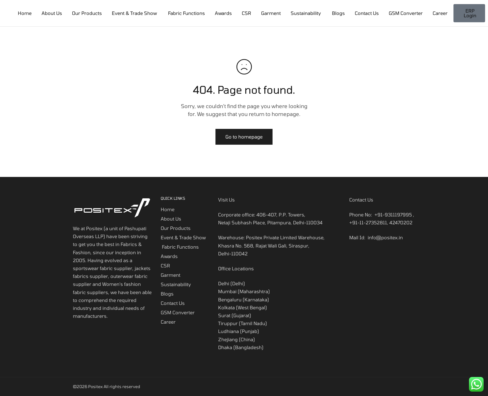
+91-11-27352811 (368, 222)
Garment (271, 13)
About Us (52, 13)
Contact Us (367, 13)
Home (25, 13)
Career (440, 13)
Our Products (87, 13)
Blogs (338, 13)
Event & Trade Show (134, 13)
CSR (246, 13)
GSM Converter (406, 13)
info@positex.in (385, 237)
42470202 (400, 222)
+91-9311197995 (393, 214)
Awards (223, 13)
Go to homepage (244, 136)
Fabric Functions (186, 13)
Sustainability (306, 13)
